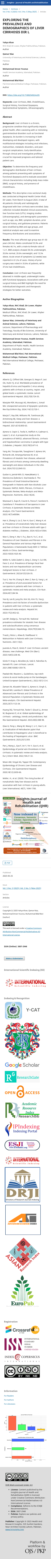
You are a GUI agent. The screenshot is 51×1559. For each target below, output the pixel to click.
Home (5, 9)
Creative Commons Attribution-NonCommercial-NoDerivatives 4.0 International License (22, 931)
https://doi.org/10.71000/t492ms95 (23, 95)
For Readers (9, 1396)
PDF (8, 863)
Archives (14, 9)
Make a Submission (14, 958)
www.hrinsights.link (14, 1529)
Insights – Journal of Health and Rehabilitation (27, 2)
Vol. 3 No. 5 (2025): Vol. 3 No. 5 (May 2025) (20, 11)
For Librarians (9, 1404)
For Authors (9, 1400)
